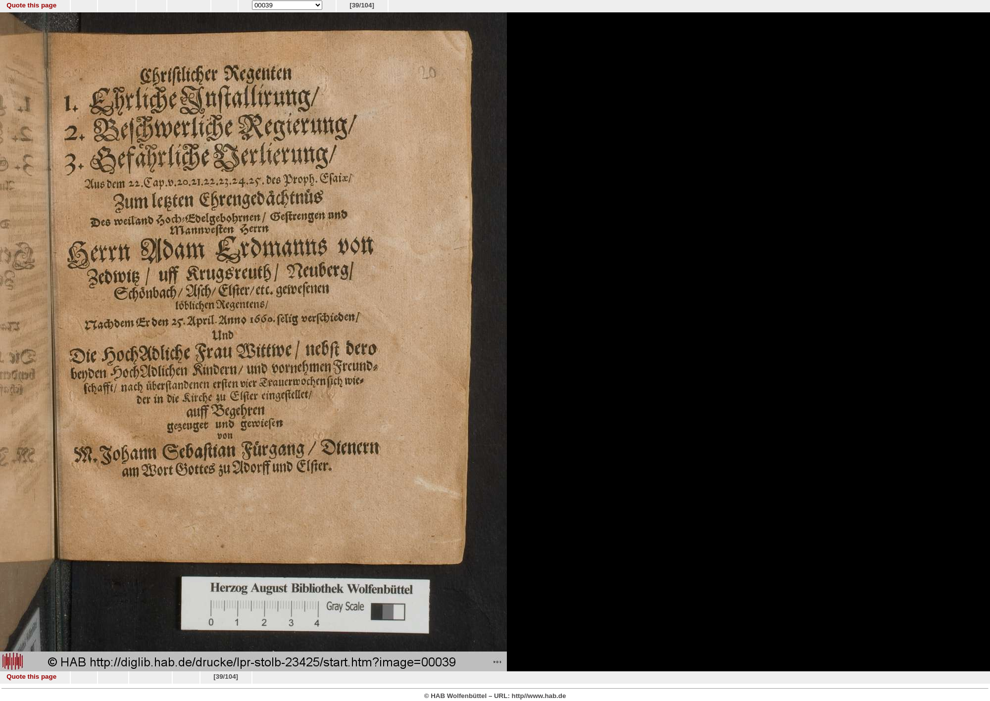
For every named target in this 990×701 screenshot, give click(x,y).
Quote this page (31, 5)
